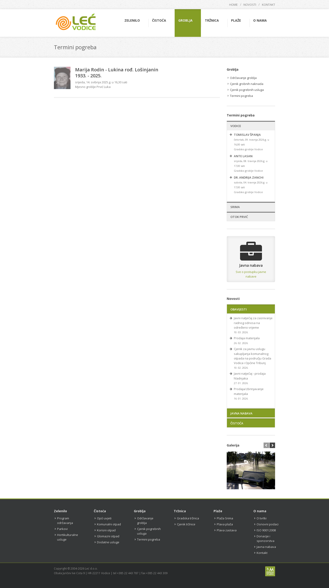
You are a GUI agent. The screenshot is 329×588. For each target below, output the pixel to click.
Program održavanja (65, 520)
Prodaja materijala (247, 338)
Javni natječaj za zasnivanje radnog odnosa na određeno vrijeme (253, 323)
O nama (259, 511)
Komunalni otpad (109, 524)
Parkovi (62, 529)
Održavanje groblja (243, 78)
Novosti (250, 5)
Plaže (218, 511)
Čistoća (236, 423)
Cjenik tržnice (186, 524)
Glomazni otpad (108, 536)
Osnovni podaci (268, 524)
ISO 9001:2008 (266, 530)
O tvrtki (262, 518)
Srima (235, 207)
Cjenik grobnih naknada (246, 84)
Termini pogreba (241, 96)
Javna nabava (241, 413)
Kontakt (268, 5)
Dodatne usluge (108, 542)
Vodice (235, 126)
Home (233, 5)
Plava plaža (225, 524)
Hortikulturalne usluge (67, 537)
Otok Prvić (239, 217)
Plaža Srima (225, 518)
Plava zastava (227, 530)
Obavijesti (238, 309)
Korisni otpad (106, 530)
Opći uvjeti (104, 518)
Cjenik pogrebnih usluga (247, 90)
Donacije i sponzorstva (265, 538)
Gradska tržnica (188, 518)
